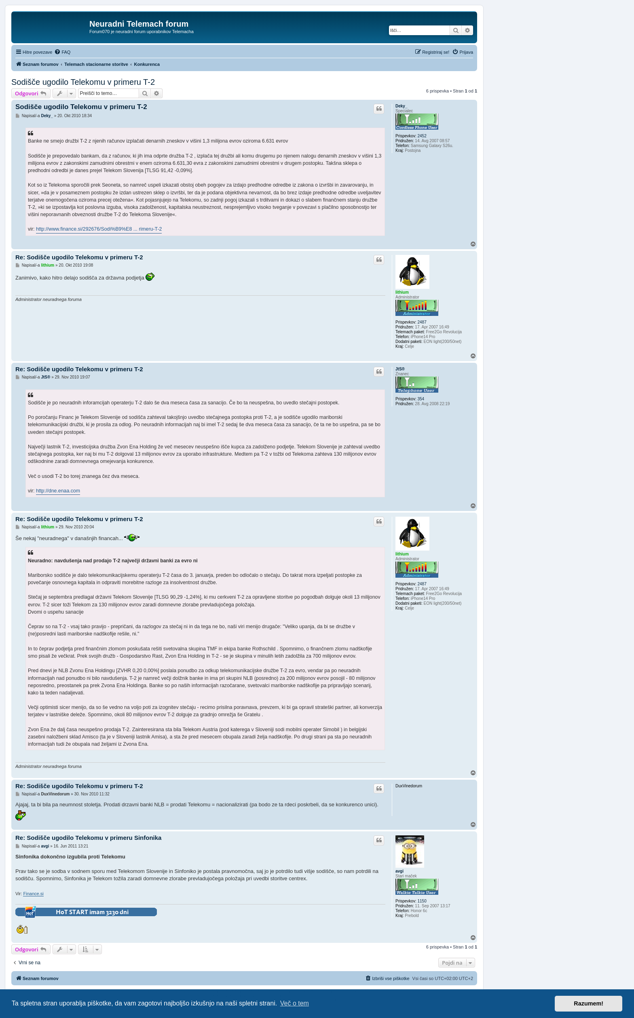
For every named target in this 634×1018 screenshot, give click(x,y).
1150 (421, 901)
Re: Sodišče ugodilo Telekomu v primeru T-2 (79, 257)
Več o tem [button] (294, 1003)
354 (420, 399)
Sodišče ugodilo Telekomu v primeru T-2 (83, 82)
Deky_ (401, 106)
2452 (421, 136)
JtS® (400, 369)
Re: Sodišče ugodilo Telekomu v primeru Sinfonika (88, 837)
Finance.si (33, 893)
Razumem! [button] (588, 1003)
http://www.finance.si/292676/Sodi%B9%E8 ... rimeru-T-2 (99, 229)
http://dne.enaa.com (58, 491)
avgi (399, 871)
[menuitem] (62, 52)
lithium (402, 292)
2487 (421, 322)
